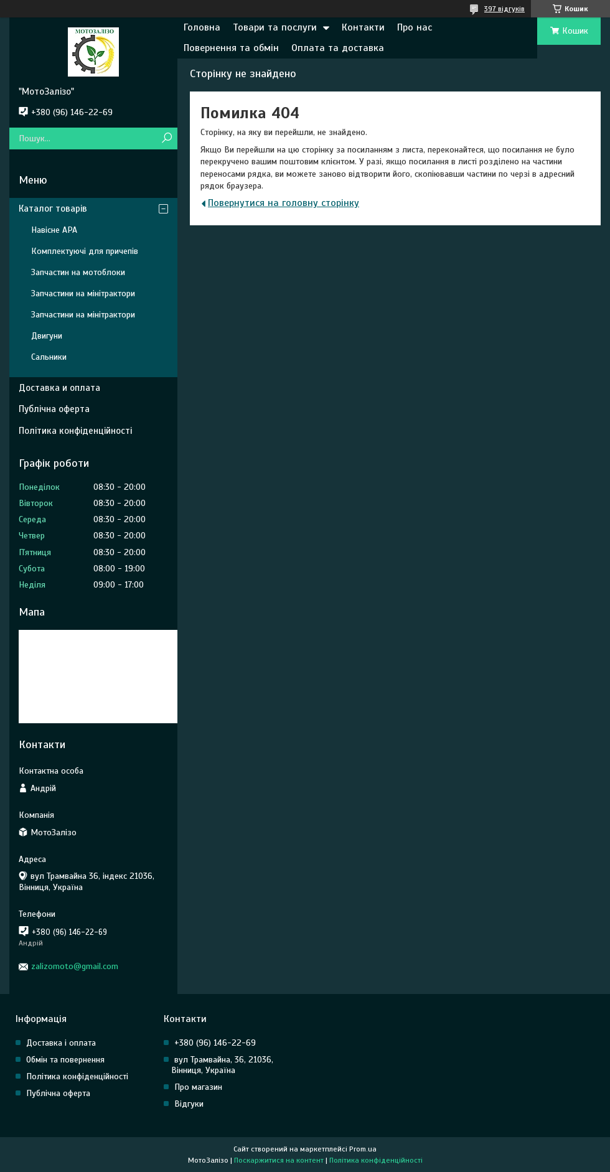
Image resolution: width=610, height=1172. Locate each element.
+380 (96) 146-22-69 (215, 1043)
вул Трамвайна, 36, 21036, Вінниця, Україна (222, 1065)
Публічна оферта (54, 409)
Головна (202, 27)
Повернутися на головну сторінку (283, 203)
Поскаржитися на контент (279, 1160)
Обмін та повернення (65, 1059)
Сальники (49, 357)
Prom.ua (363, 1149)
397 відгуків (504, 8)
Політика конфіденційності (75, 430)
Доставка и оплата (59, 387)
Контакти (363, 27)
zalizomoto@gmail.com (74, 966)
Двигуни (46, 336)
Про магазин (198, 1087)
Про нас (414, 27)
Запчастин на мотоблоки (78, 272)
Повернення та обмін (231, 48)
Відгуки (189, 1104)
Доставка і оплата (61, 1043)
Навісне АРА (54, 230)
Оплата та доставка (337, 48)
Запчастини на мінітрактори (83, 293)
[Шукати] (166, 138)
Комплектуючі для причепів (84, 251)
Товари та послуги (275, 27)
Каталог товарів (53, 208)
